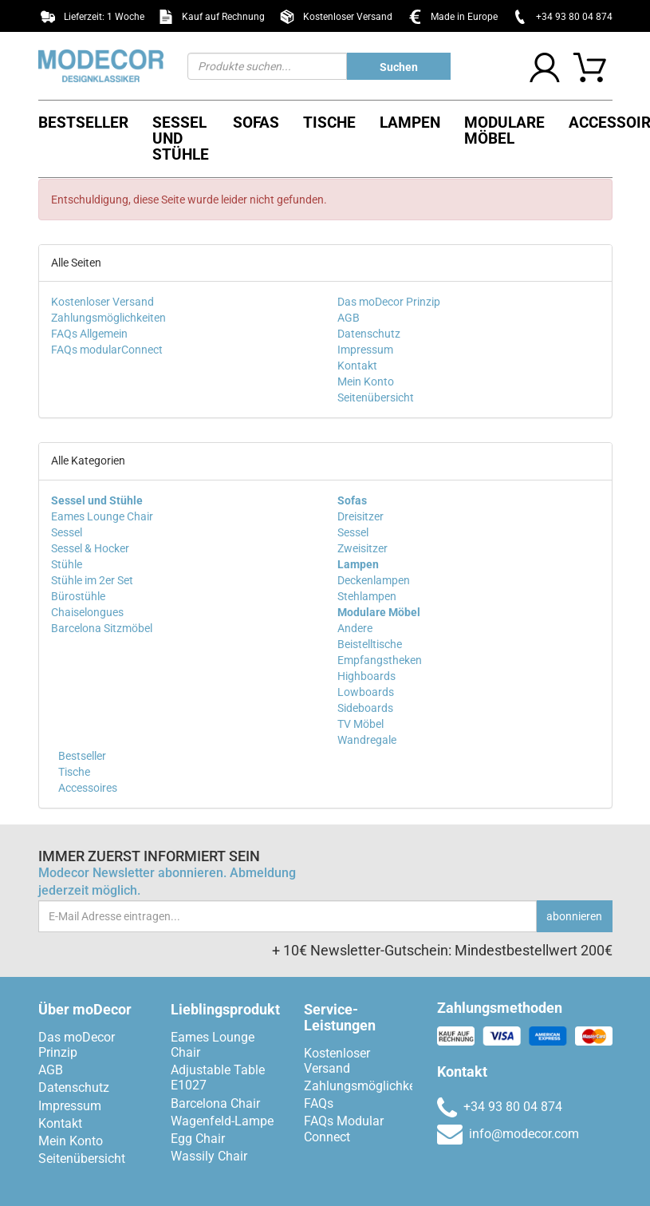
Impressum (365, 349)
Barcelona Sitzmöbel (101, 628)
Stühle (66, 564)
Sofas (256, 122)
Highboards (366, 676)
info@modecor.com (508, 1133)
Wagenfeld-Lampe (222, 1121)
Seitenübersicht (375, 397)
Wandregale (366, 739)
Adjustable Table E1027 (218, 1077)
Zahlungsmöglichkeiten (108, 317)
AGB (348, 317)
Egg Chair (198, 1138)
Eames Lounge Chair (102, 516)
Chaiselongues (87, 612)
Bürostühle (78, 596)
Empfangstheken (379, 660)
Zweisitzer (362, 548)
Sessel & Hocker (90, 548)
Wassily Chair (209, 1156)
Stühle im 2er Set (92, 580)
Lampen (410, 122)
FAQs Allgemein (89, 333)
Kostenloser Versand (102, 301)
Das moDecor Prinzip (388, 301)
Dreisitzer (360, 516)
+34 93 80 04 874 (574, 16)
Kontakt (357, 365)
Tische (329, 122)
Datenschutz (368, 333)
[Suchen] (267, 66)
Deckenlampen (373, 580)
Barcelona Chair (215, 1103)
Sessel (66, 532)
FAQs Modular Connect (344, 1128)
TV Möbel (360, 724)
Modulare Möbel (504, 130)
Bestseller (83, 122)
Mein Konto (365, 381)
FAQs (318, 1103)
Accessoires (86, 787)
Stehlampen (366, 596)
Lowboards (365, 692)
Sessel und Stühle (180, 138)
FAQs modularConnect (107, 349)
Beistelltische (369, 644)
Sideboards (365, 708)
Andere (354, 628)
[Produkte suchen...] (399, 66)
